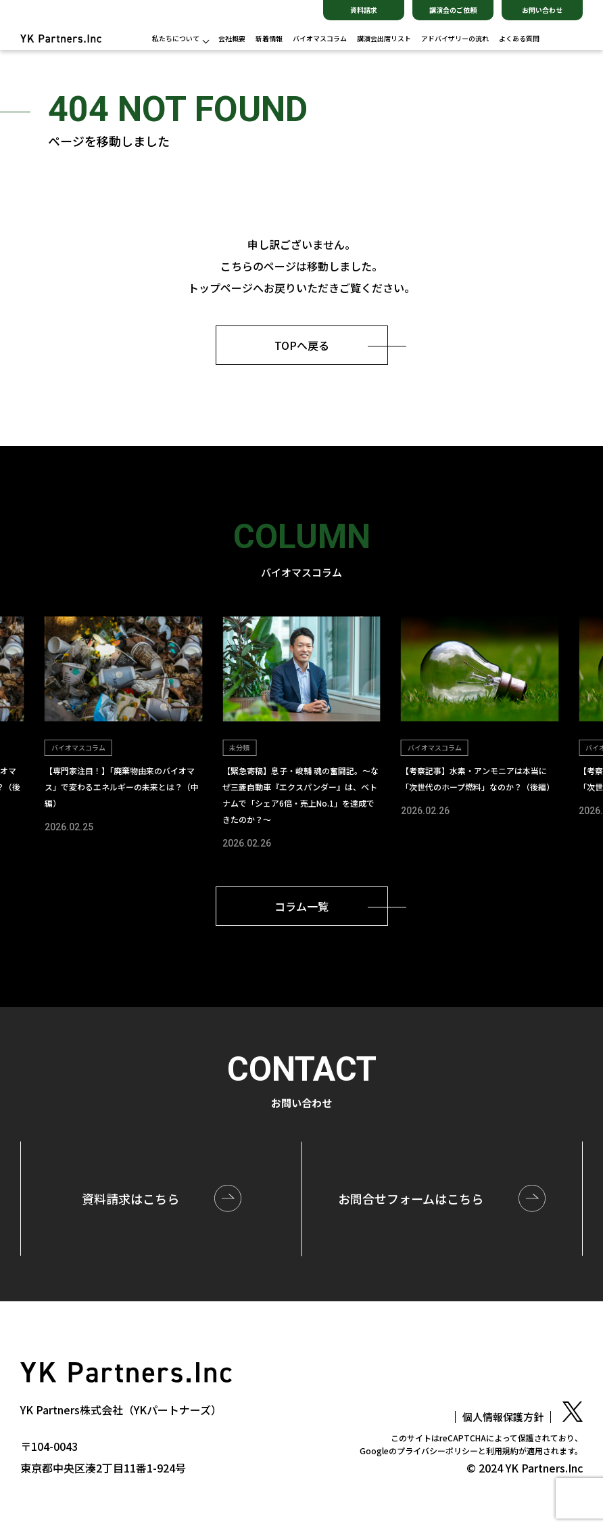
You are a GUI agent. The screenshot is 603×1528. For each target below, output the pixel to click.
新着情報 (269, 38)
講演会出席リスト (384, 38)
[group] (123, 726)
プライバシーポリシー (437, 1450)
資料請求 (363, 10)
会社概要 (231, 38)
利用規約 (502, 1450)
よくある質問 (519, 38)
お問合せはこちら (410, 1198)
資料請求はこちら (130, 1198)
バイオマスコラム (320, 38)
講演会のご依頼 (453, 10)
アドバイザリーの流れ (455, 38)
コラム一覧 (301, 906)
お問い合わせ (542, 10)
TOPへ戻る (301, 345)
